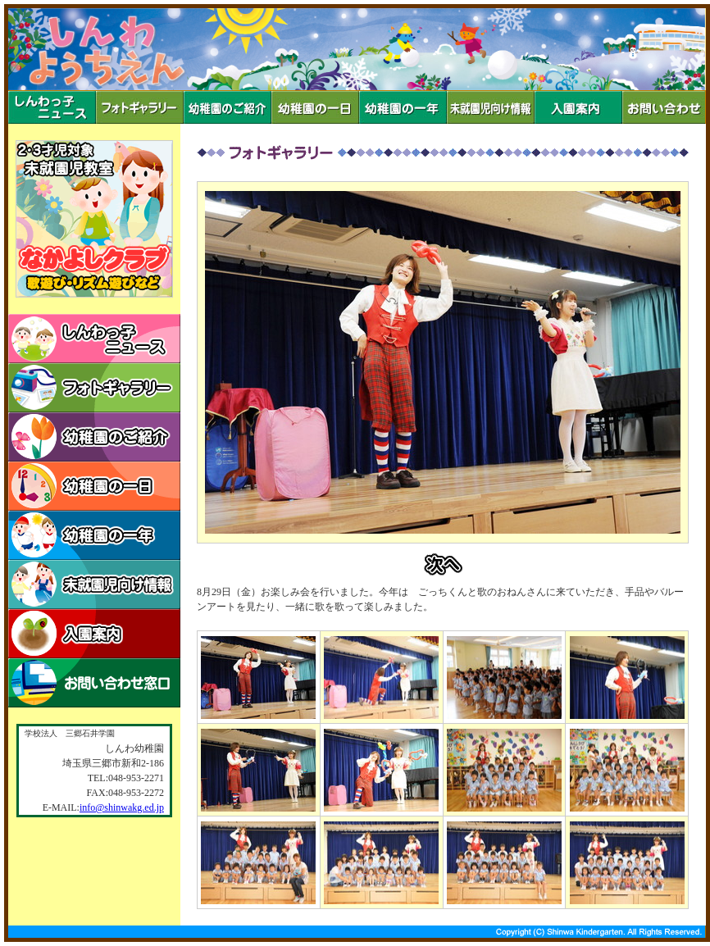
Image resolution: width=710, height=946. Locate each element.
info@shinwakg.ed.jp (122, 807)
